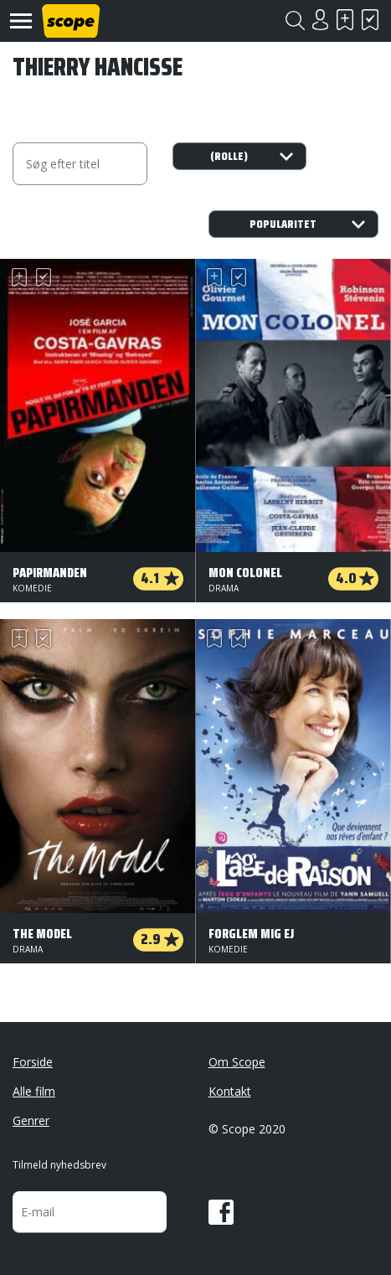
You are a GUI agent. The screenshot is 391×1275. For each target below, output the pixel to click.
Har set (370, 19)
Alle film (34, 1091)
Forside (33, 1062)
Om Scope (236, 1062)
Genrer (31, 1120)
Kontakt (229, 1091)
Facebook (221, 1212)
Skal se (345, 19)
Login (319, 19)
